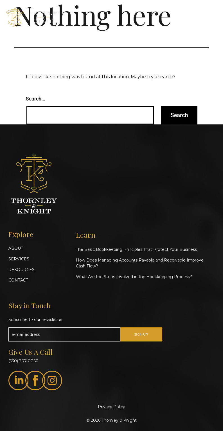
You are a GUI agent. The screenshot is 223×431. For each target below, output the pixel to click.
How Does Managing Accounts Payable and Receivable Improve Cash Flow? (140, 263)
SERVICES (18, 259)
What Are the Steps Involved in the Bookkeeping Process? (134, 276)
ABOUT (15, 248)
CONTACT (18, 280)
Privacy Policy (111, 406)
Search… (35, 99)
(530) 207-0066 (23, 360)
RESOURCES (21, 269)
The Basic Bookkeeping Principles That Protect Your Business (136, 249)
